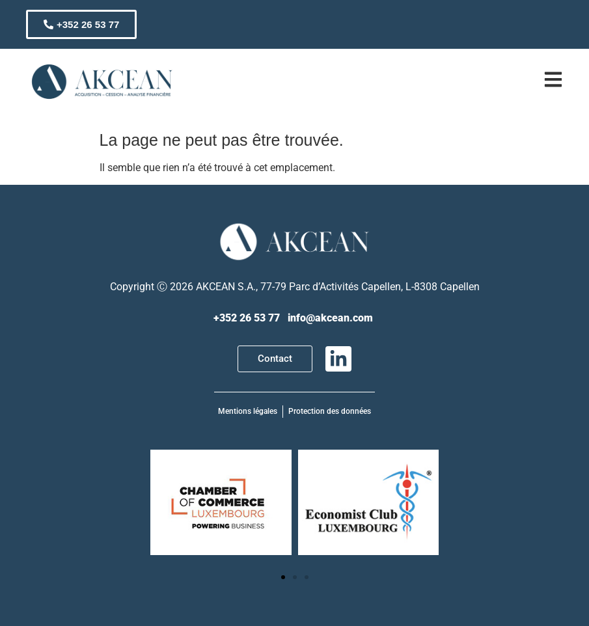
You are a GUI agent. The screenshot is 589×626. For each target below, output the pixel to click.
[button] (283, 577)
